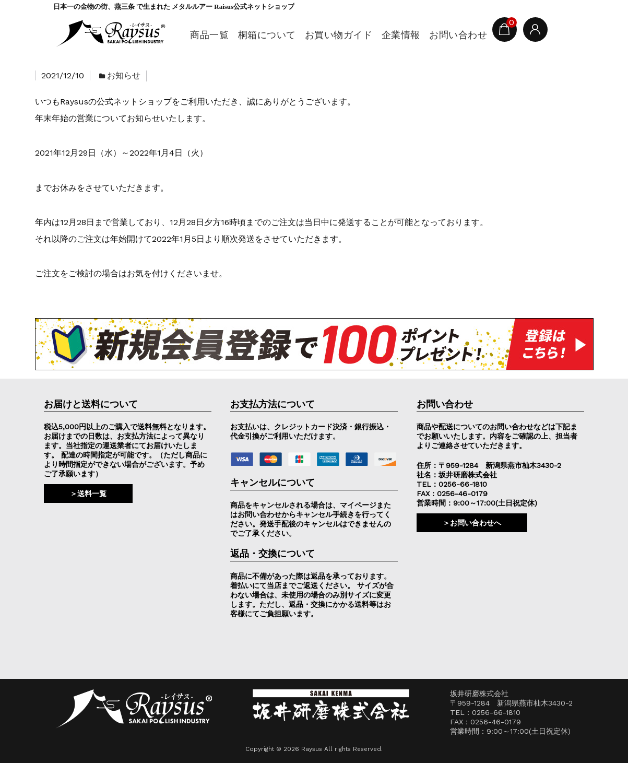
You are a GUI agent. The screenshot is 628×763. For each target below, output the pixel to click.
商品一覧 (204, 35)
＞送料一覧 (88, 493)
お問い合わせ (455, 35)
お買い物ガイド (335, 35)
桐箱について (262, 35)
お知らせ (123, 75)
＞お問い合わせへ (472, 523)
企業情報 (397, 35)
